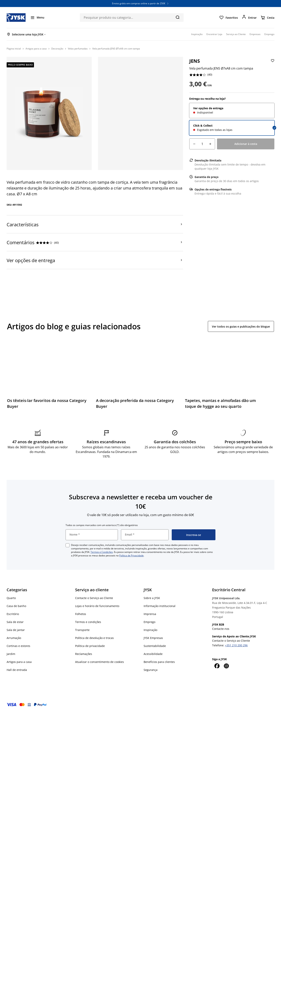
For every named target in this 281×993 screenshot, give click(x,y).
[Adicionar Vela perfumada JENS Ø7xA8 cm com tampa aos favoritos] (272, 64)
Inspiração (150, 630)
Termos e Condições (102, 552)
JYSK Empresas (153, 638)
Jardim (11, 654)
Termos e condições (88, 622)
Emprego (149, 622)
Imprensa (150, 614)
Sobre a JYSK (152, 598)
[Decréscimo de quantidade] (194, 143)
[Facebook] (216, 666)
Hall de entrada (17, 670)
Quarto (11, 598)
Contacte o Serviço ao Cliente (94, 598)
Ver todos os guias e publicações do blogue (241, 326)
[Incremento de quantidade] (210, 143)
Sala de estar (15, 622)
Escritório (13, 614)
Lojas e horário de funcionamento (97, 606)
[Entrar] (249, 17)
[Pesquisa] (177, 17)
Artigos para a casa (19, 662)
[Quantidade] (202, 144)
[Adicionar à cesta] (245, 143)
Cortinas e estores (18, 646)
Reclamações (83, 654)
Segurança (150, 670)
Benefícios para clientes (159, 662)
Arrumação (14, 638)
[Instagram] (226, 666)
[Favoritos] (228, 17)
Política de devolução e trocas (94, 638)
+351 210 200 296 (236, 645)
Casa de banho (16, 606)
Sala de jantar (16, 630)
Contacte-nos (220, 629)
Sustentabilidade (155, 646)
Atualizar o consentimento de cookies (99, 662)
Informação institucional (159, 606)
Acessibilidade (153, 654)
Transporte (82, 630)
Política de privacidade (90, 646)
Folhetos (80, 614)
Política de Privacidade (131, 555)
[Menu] (37, 17)
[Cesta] (267, 17)
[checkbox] (67, 545)
